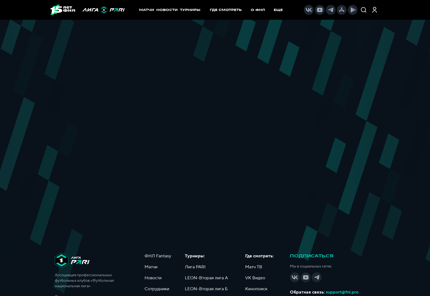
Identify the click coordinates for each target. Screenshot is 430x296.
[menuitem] (228, 10)
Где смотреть (228, 10)
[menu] (249, 10)
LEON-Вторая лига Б (206, 289)
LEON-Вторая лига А (206, 278)
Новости (153, 278)
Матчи (151, 267)
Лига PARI (195, 267)
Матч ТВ (253, 267)
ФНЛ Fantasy (158, 256)
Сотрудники (157, 289)
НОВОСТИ (167, 10)
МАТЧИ (146, 10)
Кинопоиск (256, 289)
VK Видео (255, 278)
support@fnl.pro (342, 292)
